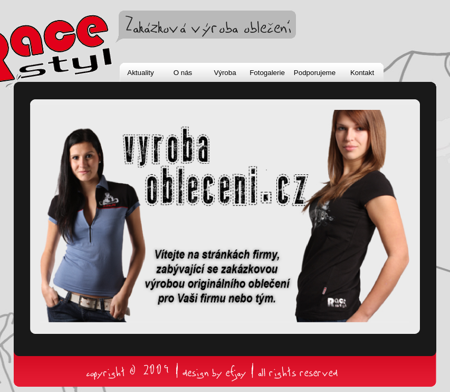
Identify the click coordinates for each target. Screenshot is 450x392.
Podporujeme (315, 73)
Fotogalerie (267, 73)
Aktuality (140, 73)
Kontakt (362, 73)
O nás (183, 73)
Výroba (225, 73)
